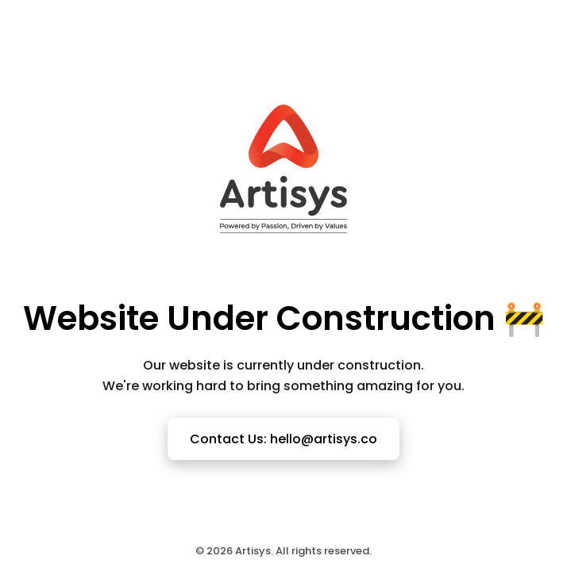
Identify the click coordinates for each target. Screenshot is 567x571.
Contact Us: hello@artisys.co (283, 439)
